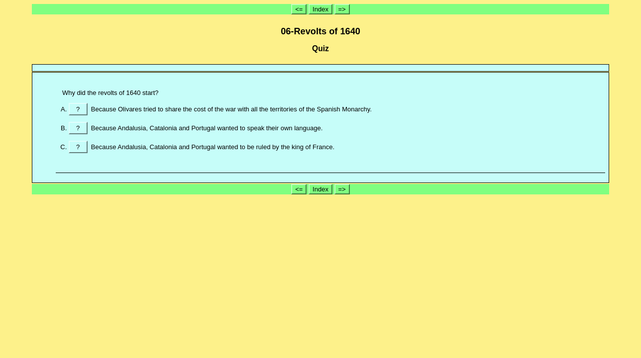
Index (320, 9)
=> (342, 9)
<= (299, 9)
